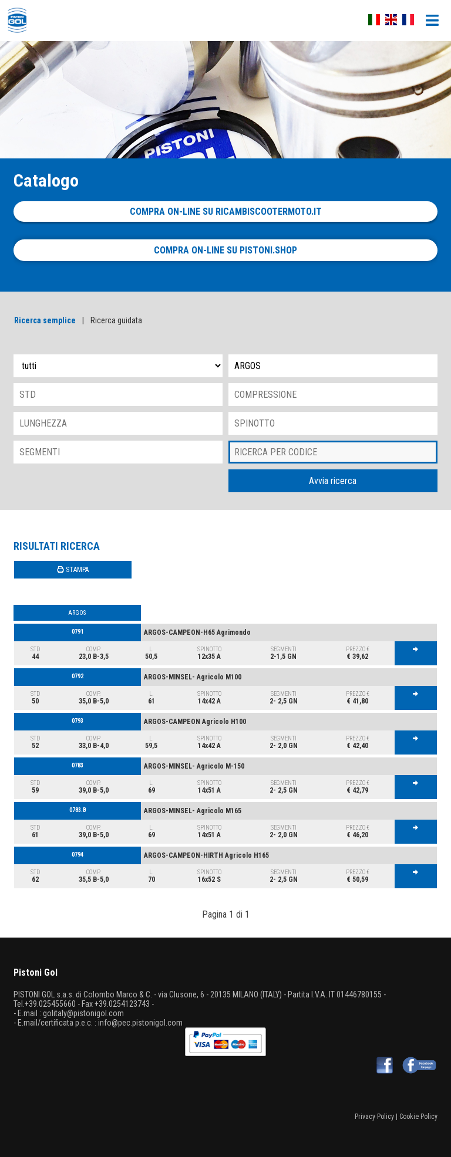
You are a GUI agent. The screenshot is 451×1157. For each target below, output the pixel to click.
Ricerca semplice (45, 320)
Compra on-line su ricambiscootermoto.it (226, 211)
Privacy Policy (374, 1116)
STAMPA (73, 570)
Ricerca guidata (116, 320)
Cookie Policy (418, 1116)
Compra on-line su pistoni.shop (225, 250)
